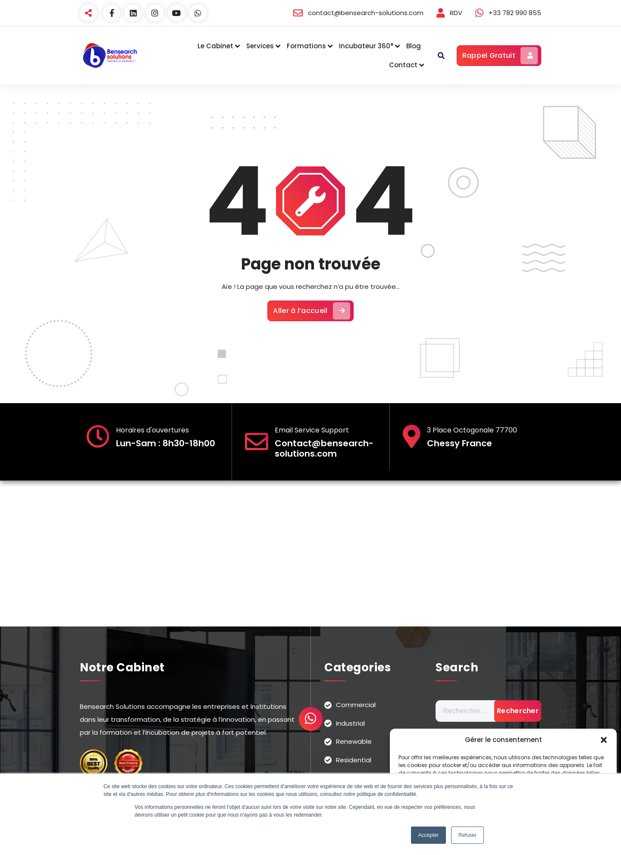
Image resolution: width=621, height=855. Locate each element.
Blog (413, 45)
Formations (306, 45)
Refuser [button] (467, 835)
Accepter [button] (428, 835)
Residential (353, 759)
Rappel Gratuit (500, 55)
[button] (603, 740)
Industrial (350, 723)
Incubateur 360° (366, 45)
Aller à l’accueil (311, 310)
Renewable (354, 741)
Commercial (356, 704)
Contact (403, 64)
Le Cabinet (215, 45)
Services (260, 45)
